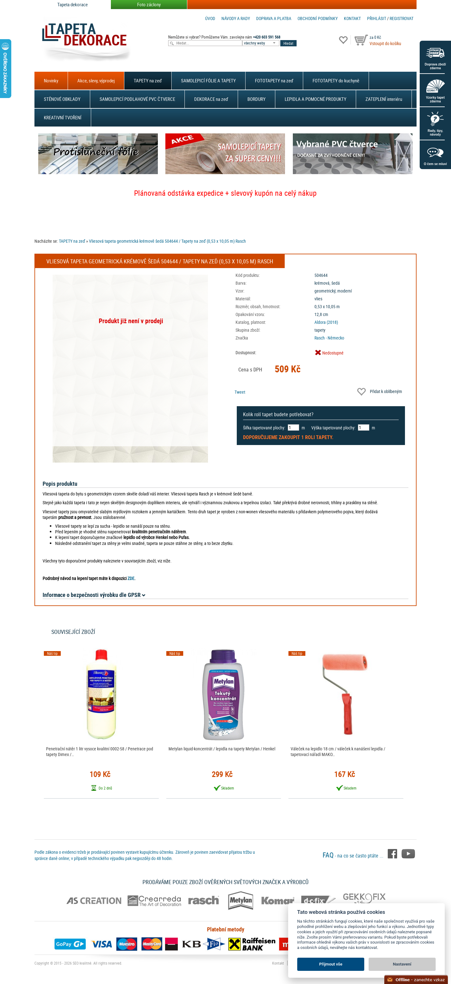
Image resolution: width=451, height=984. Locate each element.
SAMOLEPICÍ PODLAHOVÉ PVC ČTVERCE (137, 99)
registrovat (401, 18)
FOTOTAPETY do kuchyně (336, 80)
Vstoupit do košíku (385, 43)
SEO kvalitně (82, 963)
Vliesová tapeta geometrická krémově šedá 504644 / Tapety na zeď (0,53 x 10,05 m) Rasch (167, 241)
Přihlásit (376, 18)
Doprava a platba (273, 18)
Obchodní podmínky (318, 18)
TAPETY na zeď (148, 80)
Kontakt (352, 18)
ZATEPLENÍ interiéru (383, 99)
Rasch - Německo (329, 338)
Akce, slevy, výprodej (96, 80)
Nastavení (402, 964)
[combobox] (261, 43)
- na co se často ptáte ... (354, 855)
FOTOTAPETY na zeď (274, 80)
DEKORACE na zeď (211, 99)
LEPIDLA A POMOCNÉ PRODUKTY (315, 99)
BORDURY (256, 99)
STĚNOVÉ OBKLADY (62, 99)
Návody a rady (235, 18)
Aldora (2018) (326, 322)
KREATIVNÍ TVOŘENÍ (62, 117)
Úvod (210, 18)
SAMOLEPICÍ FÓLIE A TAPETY (208, 80)
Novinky (51, 80)
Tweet (240, 392)
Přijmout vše (330, 964)
